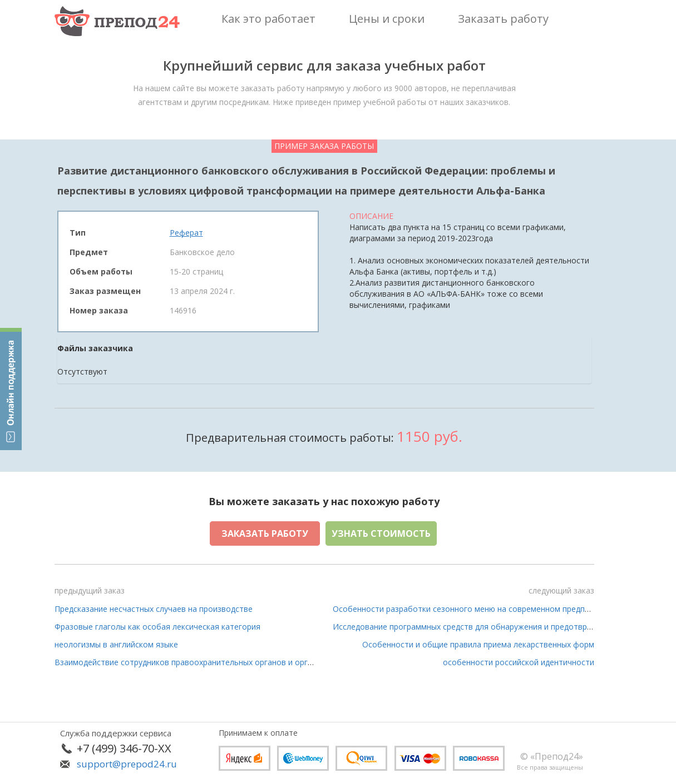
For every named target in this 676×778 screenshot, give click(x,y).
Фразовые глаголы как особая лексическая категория (157, 626)
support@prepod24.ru (127, 763)
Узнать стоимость (381, 533)
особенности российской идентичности (518, 662)
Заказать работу (264, 533)
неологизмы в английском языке (116, 644)
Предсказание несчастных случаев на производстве (154, 609)
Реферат (186, 232)
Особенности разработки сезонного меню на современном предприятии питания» (491, 609)
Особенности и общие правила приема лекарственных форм (478, 644)
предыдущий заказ (90, 590)
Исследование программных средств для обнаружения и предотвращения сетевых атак (501, 626)
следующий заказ (561, 590)
